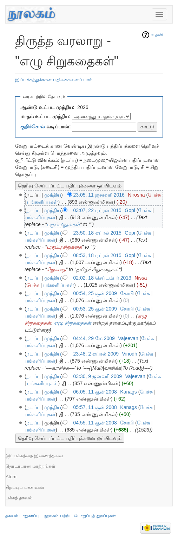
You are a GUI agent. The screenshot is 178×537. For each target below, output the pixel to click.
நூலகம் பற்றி (56, 515)
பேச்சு (154, 195)
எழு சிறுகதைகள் (72, 323)
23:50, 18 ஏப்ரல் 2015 (97, 233)
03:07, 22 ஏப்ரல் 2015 (97, 210)
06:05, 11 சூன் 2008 (95, 392)
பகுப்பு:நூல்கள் (63, 224)
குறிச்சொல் (32, 126)
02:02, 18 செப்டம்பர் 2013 (102, 278)
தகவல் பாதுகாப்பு (22, 515)
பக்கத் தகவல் (19, 497)
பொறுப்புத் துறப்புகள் (95, 515)
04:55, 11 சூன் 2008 (95, 423)
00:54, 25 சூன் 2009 (95, 293)
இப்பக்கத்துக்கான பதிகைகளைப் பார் (53, 79)
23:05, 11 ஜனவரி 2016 (99, 195)
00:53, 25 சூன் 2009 (95, 309)
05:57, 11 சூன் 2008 (95, 407)
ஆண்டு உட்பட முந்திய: (47, 107)
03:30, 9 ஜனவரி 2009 (97, 376)
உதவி (157, 34)
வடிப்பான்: (45, 126)
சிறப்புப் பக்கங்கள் (25, 487)
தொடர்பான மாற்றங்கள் (30, 466)
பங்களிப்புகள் (42, 202)
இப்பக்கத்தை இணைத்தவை (34, 455)
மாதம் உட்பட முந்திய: (45, 116)
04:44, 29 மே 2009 (94, 338)
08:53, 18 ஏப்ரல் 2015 (97, 255)
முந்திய (52, 195)
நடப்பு (33, 210)
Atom (11, 476)
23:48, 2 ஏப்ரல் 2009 (96, 354)
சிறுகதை (56, 269)
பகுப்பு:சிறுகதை (64, 247)
